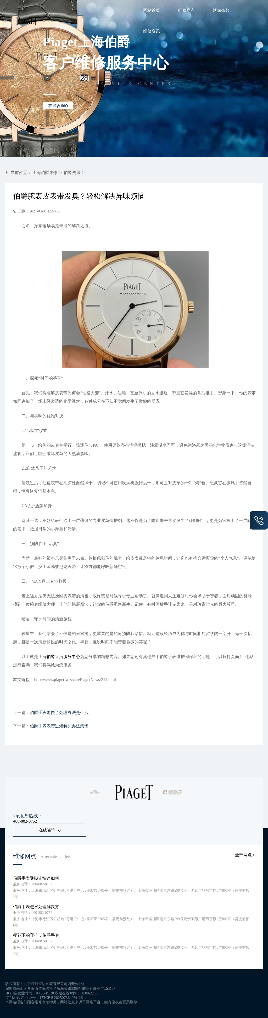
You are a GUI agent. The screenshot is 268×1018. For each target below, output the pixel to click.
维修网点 (186, 10)
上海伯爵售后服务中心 (59, 656)
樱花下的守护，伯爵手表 (36, 935)
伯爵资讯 (72, 172)
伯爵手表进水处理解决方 (36, 906)
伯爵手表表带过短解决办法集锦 (59, 726)
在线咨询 (50, 830)
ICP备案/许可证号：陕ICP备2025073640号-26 (44, 997)
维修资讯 (151, 31)
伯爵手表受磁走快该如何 (36, 878)
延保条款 (221, 10)
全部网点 (245, 855)
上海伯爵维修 (45, 172)
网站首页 (151, 10)
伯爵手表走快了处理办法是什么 (59, 712)
